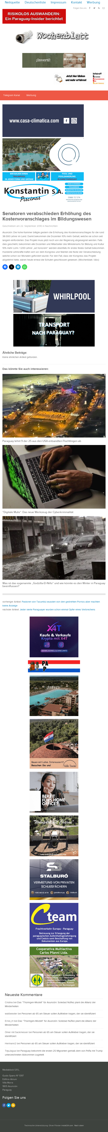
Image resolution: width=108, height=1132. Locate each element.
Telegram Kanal (11, 95)
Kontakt (76, 2)
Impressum (58, 2)
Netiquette (12, 2)
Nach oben (79, 1125)
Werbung (93, 2)
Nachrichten (51, 226)
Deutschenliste (35, 2)
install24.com (67, 1125)
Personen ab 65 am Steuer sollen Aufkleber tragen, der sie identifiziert (59, 1013)
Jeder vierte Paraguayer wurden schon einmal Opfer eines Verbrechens (57, 609)
